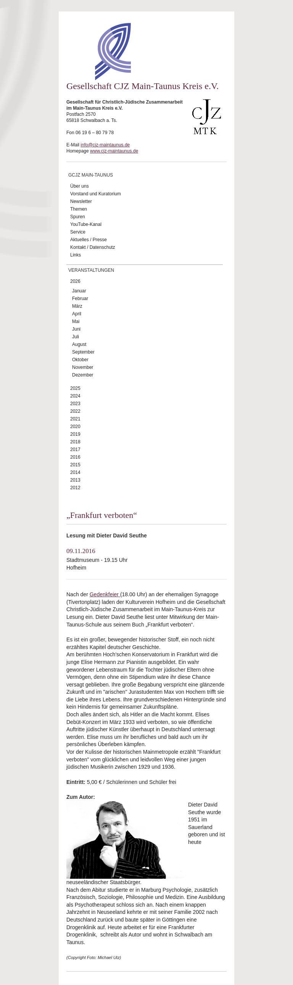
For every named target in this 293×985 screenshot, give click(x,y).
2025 (75, 388)
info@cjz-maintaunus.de (105, 145)
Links (75, 255)
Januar (79, 291)
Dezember (82, 375)
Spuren (77, 216)
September (83, 352)
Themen (78, 209)
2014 (75, 472)
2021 (75, 419)
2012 (75, 487)
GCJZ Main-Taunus (90, 175)
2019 (75, 434)
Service (77, 232)
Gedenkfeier (105, 594)
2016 (75, 457)
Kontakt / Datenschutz (92, 247)
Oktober (80, 359)
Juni (76, 329)
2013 (75, 480)
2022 (75, 411)
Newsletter (81, 201)
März (77, 306)
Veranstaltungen (91, 270)
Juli (75, 336)
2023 (75, 403)
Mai (75, 321)
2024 (75, 396)
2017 (75, 449)
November (82, 367)
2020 (75, 426)
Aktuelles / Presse (88, 239)
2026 (75, 281)
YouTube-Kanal (85, 224)
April (76, 313)
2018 (75, 442)
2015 (75, 464)
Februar (80, 298)
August (79, 344)
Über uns (79, 186)
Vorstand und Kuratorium (95, 193)
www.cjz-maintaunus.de (114, 151)
